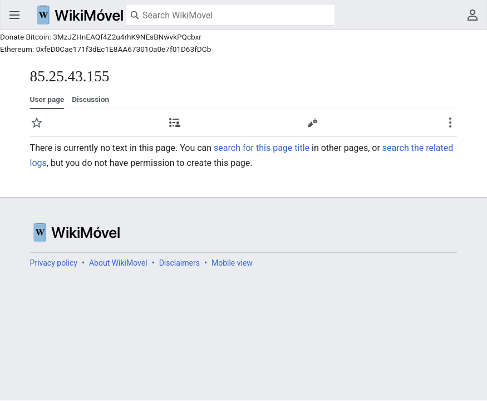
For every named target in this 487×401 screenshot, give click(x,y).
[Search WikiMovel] (230, 15)
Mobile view (232, 262)
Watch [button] (37, 122)
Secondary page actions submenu (450, 122)
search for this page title (261, 148)
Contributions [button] (175, 122)
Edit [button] (312, 122)
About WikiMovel (118, 262)
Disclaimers (179, 262)
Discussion (90, 99)
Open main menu (14, 15)
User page (47, 99)
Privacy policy (53, 262)
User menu (472, 15)
